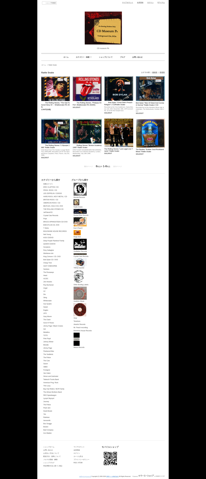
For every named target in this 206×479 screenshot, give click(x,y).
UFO (45, 313)
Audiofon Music (80, 294)
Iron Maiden (47, 433)
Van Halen (47, 373)
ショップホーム (48, 447)
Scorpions (46, 247)
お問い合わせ (137, 57)
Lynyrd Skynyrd (48, 398)
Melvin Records (79, 340)
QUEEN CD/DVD (49, 244)
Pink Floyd (47, 338)
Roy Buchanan (48, 285)
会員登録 (140, 2)
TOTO (45, 335)
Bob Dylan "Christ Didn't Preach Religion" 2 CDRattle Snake (118, 104)
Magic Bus (77, 234)
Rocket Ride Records (81, 212)
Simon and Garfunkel (50, 376)
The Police (47, 357)
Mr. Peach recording (81, 327)
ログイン (150, 2)
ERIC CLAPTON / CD (51, 187)
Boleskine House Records (83, 331)
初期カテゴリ (48, 184)
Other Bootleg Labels (81, 278)
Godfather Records (80, 245)
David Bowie (47, 411)
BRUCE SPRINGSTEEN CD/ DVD (55, 222)
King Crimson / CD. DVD (52, 256)
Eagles (45, 310)
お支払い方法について (51, 453)
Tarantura (77, 321)
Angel (45, 288)
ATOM (80, 463)
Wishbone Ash (48, 253)
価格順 (154, 72)
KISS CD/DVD (48, 238)
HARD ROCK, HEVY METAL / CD (55, 196)
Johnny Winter (48, 342)
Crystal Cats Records (50, 215)
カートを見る (78, 456)
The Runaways (48, 272)
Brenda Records (80, 190)
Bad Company (48, 430)
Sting (45, 297)
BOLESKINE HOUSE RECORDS (55, 231)
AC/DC (45, 279)
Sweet (45, 307)
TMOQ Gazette (80, 263)
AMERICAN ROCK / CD (51, 203)
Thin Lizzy (46, 386)
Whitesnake (47, 301)
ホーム (66, 57)
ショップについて (106, 57)
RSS (75, 463)
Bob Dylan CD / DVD (50, 260)
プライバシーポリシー (81, 459)
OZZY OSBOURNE (50, 266)
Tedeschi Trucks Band (51, 379)
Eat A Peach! (80, 223)
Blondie (46, 345)
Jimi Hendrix (47, 282)
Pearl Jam (46, 408)
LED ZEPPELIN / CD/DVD (52, 193)
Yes (44, 414)
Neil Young (47, 234)
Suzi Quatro (47, 304)
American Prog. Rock (50, 383)
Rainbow (46, 417)
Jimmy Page (47, 348)
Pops (45, 219)
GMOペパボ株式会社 (112, 476)
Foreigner (46, 370)
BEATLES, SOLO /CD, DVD (53, 206)
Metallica (46, 332)
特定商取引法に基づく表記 (52, 466)
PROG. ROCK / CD (50, 190)
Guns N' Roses (48, 323)
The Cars (46, 361)
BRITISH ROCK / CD (50, 200)
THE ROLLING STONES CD (53, 209)
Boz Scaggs (47, 424)
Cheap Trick (47, 263)
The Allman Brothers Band (52, 392)
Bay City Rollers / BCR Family (53, 389)
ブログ (122, 57)
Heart (45, 275)
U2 (44, 291)
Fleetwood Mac (48, 351)
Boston (45, 427)
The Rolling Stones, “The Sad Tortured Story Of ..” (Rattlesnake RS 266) (55, 105)
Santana (46, 269)
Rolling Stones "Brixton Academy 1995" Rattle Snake (87, 146)
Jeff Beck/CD (48, 212)
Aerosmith (46, 420)
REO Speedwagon (49, 395)
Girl (44, 329)
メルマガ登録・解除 (50, 459)
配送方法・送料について (52, 456)
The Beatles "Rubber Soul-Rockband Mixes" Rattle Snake (150, 150)
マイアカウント (127, 2)
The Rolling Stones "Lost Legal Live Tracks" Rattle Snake (118, 150)
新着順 (162, 72)
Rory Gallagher (48, 250)
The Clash (47, 320)
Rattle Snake (52, 65)
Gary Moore (47, 316)
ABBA (45, 367)
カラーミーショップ (85, 476)
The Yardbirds (48, 354)
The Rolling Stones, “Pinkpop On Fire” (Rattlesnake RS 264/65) (87, 104)
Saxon (45, 364)
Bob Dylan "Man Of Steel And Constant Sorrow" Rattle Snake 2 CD (150, 104)
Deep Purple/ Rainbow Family (53, 241)
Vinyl (80, 311)
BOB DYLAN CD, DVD (51, 225)
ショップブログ (48, 463)
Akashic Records (79, 324)
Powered (149, 476)
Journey (46, 401)
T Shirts (46, 228)
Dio (44, 294)
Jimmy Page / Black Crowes (53, 326)
